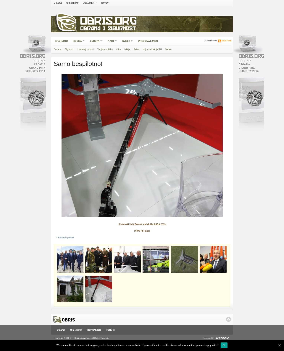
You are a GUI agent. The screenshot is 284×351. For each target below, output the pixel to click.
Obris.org (108, 21)
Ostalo (168, 49)
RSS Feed (226, 41)
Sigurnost (69, 49)
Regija (78, 41)
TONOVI (105, 3)
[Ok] (279, 345)
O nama (58, 3)
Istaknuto (61, 41)
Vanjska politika (105, 49)
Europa (95, 41)
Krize (118, 49)
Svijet (126, 41)
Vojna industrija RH (152, 49)
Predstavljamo (148, 41)
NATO (111, 41)
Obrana (57, 49)
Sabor (136, 49)
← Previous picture (65, 237)
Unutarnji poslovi (86, 49)
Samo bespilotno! (78, 63)
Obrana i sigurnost (107, 29)
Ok (224, 345)
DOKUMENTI (89, 3)
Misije (127, 49)
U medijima (72, 3)
